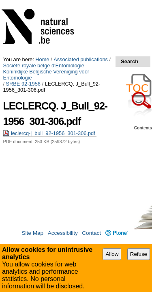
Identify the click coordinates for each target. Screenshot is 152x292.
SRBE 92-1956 (23, 21)
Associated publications (81, 3)
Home (42, 3)
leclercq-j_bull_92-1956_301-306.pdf (49, 65)
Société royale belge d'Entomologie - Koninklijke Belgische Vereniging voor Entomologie (70, 12)
